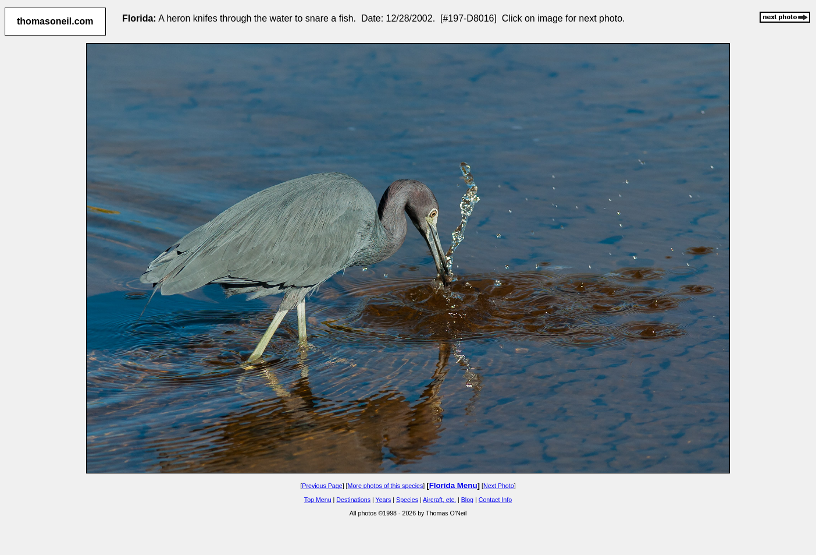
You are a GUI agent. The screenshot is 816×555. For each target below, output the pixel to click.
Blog (467, 499)
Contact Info (495, 499)
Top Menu (318, 499)
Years (383, 499)
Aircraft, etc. (439, 499)
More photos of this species (385, 485)
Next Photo (498, 485)
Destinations (353, 499)
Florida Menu (453, 485)
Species (407, 499)
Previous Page (322, 485)
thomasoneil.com (55, 21)
